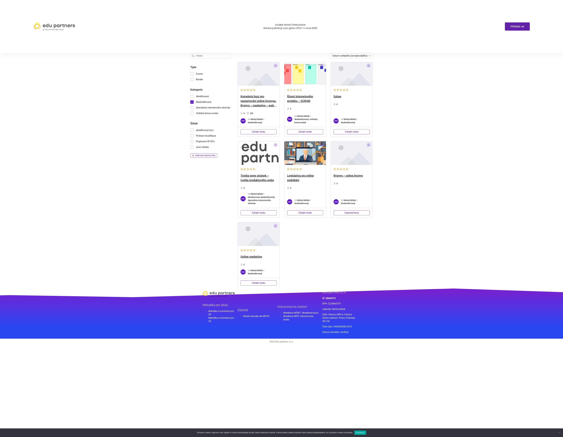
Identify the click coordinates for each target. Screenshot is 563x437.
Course (196, 74)
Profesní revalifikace (203, 136)
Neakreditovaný (200, 102)
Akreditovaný (199, 96)
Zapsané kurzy (351, 212)
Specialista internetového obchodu (210, 107)
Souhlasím (360, 433)
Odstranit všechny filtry (203, 155)
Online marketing (251, 256)
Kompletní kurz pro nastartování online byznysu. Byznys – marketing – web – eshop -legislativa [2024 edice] (258, 105)
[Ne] (559, 432)
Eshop (337, 96)
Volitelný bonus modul (204, 113)
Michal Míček (257, 119)
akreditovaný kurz (202, 130)
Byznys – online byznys (348, 175)
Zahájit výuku (258, 131)
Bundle (196, 79)
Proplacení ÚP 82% (202, 141)
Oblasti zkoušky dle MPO (255, 316)
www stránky (199, 147)
